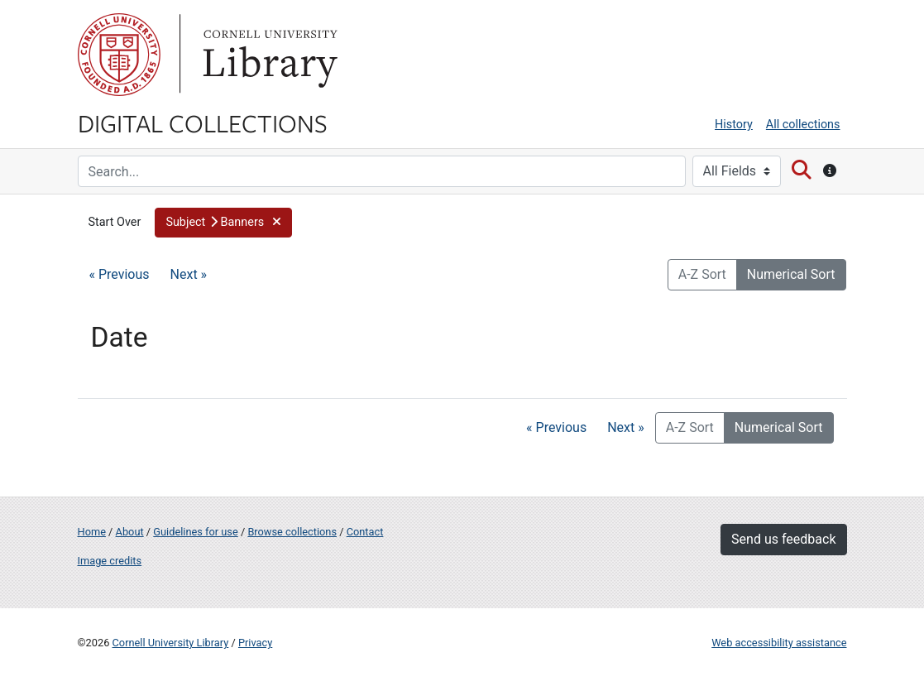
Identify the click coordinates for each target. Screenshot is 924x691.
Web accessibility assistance (778, 642)
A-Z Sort (702, 274)
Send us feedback (783, 539)
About (130, 531)
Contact (365, 531)
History (734, 125)
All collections (803, 125)
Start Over (115, 222)
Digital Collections (203, 122)
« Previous (119, 274)
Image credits (110, 560)
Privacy (255, 642)
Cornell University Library (171, 642)
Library (268, 54)
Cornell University (119, 54)
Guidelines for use (195, 531)
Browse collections (292, 531)
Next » (189, 274)
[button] (223, 223)
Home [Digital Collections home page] (92, 531)
